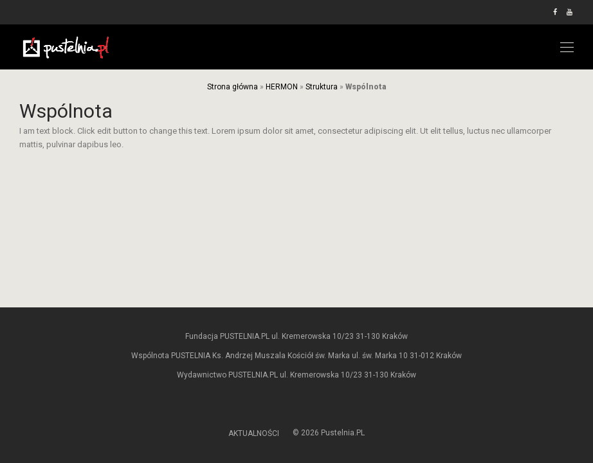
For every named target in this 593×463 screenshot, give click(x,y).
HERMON (282, 86)
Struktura (322, 86)
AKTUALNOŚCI (253, 433)
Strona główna (232, 86)
